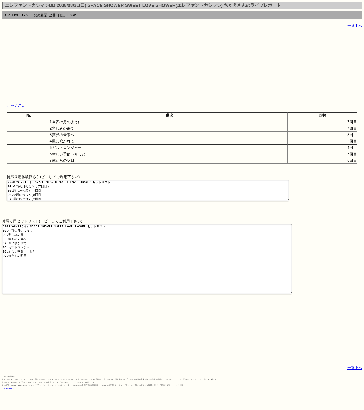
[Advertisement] (141, 65)
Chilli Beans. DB (8, 406)
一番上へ (354, 386)
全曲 (52, 15)
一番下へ (354, 26)
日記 (61, 15)
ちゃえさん (16, 105)
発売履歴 (40, 15)
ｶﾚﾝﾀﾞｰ (27, 15)
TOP (6, 15)
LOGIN (72, 15)
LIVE (15, 15)
